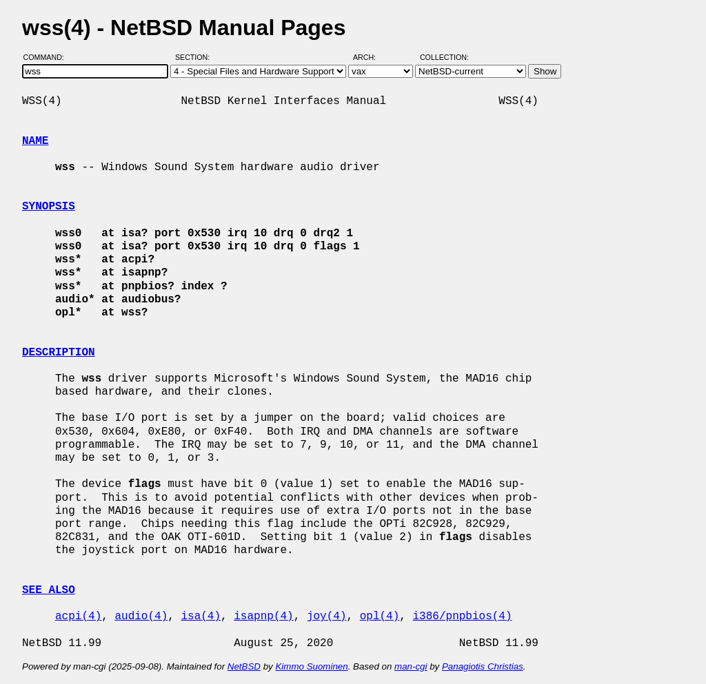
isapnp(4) (263, 616)
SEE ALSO (48, 590)
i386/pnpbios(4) (462, 616)
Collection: (444, 57)
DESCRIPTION (58, 352)
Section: (195, 57)
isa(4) (201, 616)
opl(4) (380, 616)
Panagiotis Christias (482, 666)
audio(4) (141, 616)
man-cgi (410, 666)
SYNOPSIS (48, 206)
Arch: (370, 57)
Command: (47, 57)
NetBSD (244, 666)
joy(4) (327, 616)
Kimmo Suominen (311, 666)
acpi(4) (78, 616)
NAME (35, 141)
